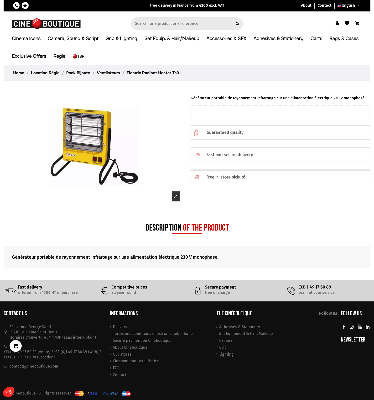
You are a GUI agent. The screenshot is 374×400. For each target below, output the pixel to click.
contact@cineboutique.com (34, 366)
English (349, 5)
